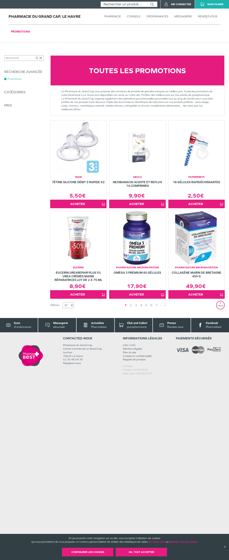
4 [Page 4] (141, 305)
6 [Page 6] (151, 305)
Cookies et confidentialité (137, 356)
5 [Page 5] (146, 305)
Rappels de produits (134, 359)
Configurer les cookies (87, 552)
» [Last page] (165, 305)
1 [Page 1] (126, 305)
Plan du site (129, 352)
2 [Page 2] (131, 305)
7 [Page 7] (156, 305)
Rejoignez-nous (72, 363)
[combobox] (124, 4)
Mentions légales (132, 348)
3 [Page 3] (136, 305)
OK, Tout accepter (141, 552)
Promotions (20, 31)
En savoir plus (157, 541)
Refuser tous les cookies (183, 541)
